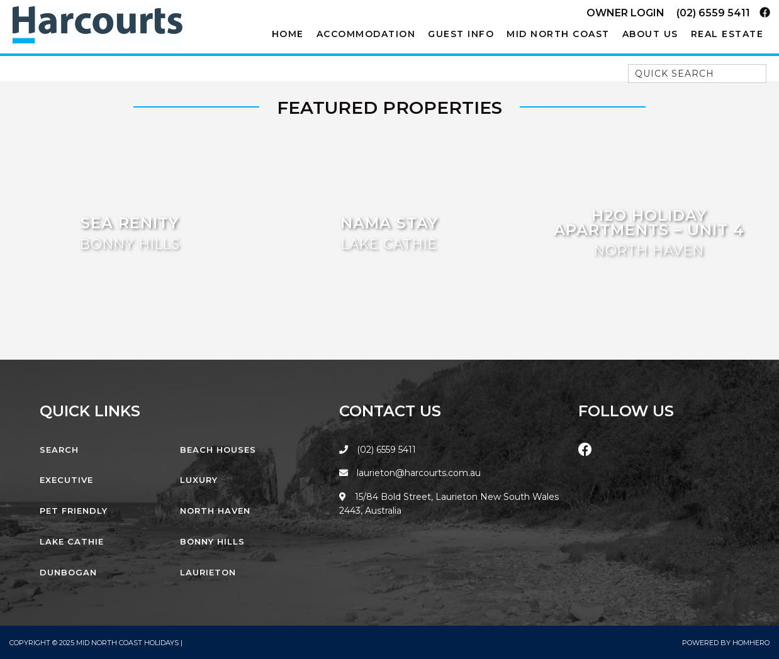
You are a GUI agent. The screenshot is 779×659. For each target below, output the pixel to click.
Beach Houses (218, 450)
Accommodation (366, 34)
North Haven (215, 511)
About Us (650, 34)
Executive (66, 480)
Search (59, 450)
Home (288, 34)
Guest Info (461, 34)
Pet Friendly (74, 511)
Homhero (751, 642)
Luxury (199, 480)
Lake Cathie (72, 541)
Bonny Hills (212, 541)
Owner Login (625, 13)
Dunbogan (68, 572)
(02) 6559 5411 (713, 13)
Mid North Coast (558, 34)
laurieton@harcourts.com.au (410, 473)
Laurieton (208, 572)
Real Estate (727, 34)
